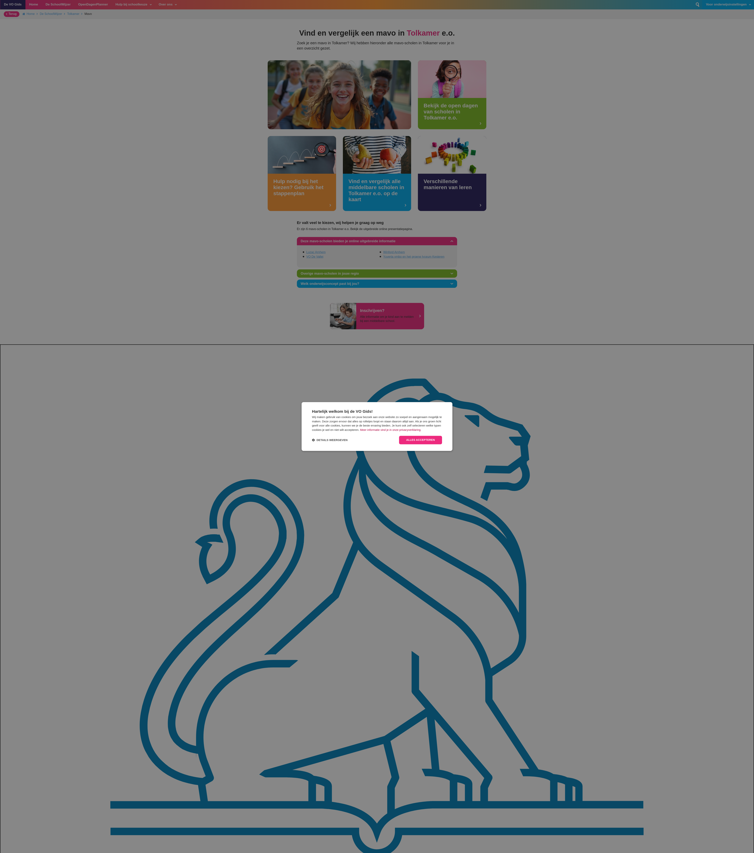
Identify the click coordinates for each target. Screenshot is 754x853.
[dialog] (377, 426)
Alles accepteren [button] (420, 440)
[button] (330, 440)
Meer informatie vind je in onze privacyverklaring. (390, 429)
